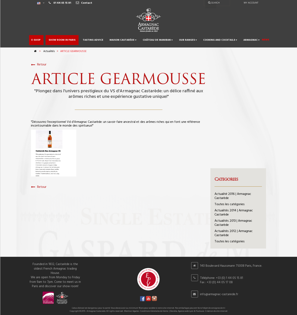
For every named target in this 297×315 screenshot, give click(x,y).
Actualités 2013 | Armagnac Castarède (233, 223)
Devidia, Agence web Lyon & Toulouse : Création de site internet (198, 311)
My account (251, 3)
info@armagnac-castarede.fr (219, 294)
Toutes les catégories (229, 204)
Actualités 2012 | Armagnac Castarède (233, 233)
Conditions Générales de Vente (154, 311)
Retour (38, 64)
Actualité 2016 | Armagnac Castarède (232, 196)
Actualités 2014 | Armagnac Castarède (233, 212)
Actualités (49, 51)
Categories (226, 179)
